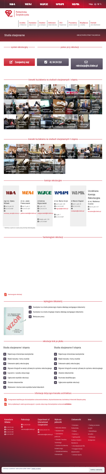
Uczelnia (22, 23)
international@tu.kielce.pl (45, 434)
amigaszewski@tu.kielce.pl (45, 213)
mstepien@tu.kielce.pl (77, 211)
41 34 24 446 (9, 432)
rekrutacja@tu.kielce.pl (87, 63)
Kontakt (95, 23)
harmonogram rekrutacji (15, 294)
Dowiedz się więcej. (36, 468)
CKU (62, 23)
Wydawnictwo (60, 431)
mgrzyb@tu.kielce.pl (62, 208)
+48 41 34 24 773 (44, 430)
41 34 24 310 (53, 62)
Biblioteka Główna (61, 428)
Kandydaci (32, 23)
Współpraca (84, 23)
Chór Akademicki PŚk (78, 446)
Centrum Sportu (77, 455)
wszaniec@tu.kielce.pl (94, 211)
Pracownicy (73, 23)
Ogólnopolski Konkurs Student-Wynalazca (76, 440)
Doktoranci (52, 23)
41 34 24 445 (9, 429)
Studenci (42, 23)
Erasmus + (75, 434)
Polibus (74, 431)
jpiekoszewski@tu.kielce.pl (28, 213)
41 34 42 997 (10, 434)
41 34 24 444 (9, 427)
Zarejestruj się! (19, 62)
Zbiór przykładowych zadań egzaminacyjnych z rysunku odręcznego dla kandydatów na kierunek (39, 404)
